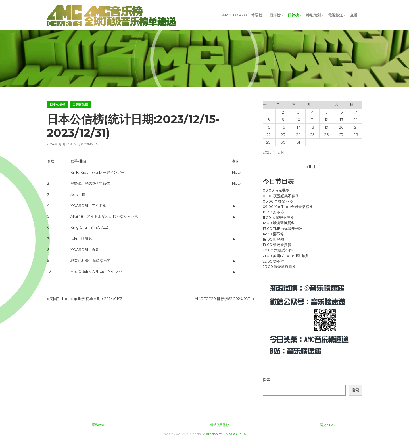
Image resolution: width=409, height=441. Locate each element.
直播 (353, 15)
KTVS (74, 144)
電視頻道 (335, 15)
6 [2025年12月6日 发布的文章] (341, 112)
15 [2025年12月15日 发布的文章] (268, 127)
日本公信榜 (57, 104)
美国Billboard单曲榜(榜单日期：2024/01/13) (86, 299)
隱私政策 (98, 425)
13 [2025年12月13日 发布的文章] (341, 119)
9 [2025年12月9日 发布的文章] (283, 119)
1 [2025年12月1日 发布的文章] (268, 112)
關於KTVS (327, 425)
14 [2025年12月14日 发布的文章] (356, 119)
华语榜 (256, 15)
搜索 (266, 380)
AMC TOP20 (234, 15)
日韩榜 (293, 15)
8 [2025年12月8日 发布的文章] (268, 119)
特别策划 (313, 15)
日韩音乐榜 (80, 104)
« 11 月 (311, 167)
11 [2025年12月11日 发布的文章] (312, 119)
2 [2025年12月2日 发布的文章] (283, 112)
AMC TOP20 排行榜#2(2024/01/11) (223, 299)
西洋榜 (275, 15)
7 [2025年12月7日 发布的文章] (356, 112)
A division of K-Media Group (224, 434)
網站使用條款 (219, 425)
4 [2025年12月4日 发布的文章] (312, 112)
